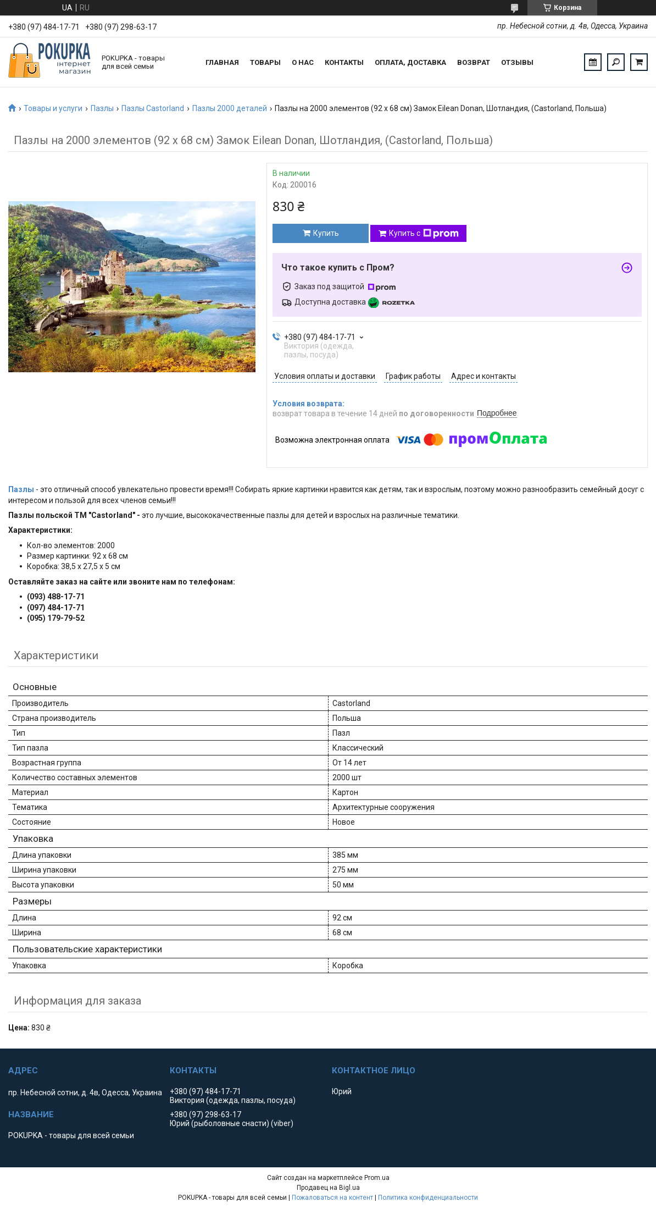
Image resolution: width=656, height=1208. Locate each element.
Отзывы (517, 62)
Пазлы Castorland (152, 108)
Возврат (473, 62)
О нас (303, 62)
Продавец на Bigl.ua (328, 1188)
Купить (326, 233)
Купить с (424, 234)
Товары (265, 62)
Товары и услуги (53, 108)
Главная (222, 62)
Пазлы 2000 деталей (229, 108)
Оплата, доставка (410, 62)
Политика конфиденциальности (428, 1197)
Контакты (344, 62)
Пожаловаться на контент (332, 1197)
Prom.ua (377, 1178)
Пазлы (102, 108)
